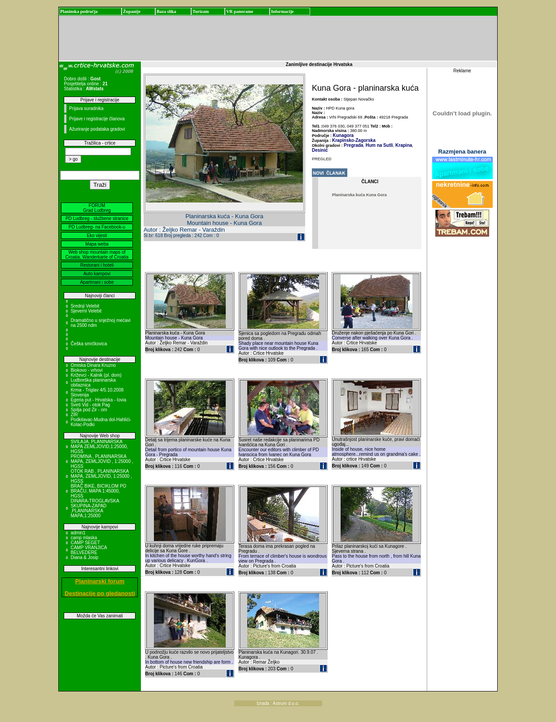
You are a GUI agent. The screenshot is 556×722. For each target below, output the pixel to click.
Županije (131, 11)
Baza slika (166, 11)
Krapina (403, 145)
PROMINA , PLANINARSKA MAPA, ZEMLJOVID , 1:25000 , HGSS (101, 461)
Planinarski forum (100, 581)
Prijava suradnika (86, 108)
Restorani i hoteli (97, 265)
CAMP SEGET (85, 542)
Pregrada (353, 145)
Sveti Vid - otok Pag (90, 404)
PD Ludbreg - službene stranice (97, 218)
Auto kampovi (97, 273)
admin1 (77, 532)
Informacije (282, 11)
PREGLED (322, 159)
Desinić (320, 150)
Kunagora (343, 135)
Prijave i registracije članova (97, 118)
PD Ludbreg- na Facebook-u (97, 227)
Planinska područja (79, 11)
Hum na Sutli (378, 145)
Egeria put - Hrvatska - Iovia (98, 399)
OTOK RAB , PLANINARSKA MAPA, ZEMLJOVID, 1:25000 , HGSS (101, 476)
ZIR (74, 414)
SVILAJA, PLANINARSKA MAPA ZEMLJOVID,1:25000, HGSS (99, 446)
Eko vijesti (97, 235)
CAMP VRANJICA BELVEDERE (88, 550)
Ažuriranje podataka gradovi (97, 129)
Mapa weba (97, 244)
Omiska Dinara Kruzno (93, 365)
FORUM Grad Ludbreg (97, 208)
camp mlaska (83, 537)
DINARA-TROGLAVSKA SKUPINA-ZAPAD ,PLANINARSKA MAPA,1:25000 (94, 508)
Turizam (201, 11)
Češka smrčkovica (88, 343)
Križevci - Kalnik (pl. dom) (95, 375)
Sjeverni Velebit (85, 310)
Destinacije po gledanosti (100, 593)
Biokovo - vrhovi (86, 370)
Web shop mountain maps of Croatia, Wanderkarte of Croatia (97, 255)
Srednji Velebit (84, 306)
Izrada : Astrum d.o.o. (278, 703)
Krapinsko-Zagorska (354, 140)
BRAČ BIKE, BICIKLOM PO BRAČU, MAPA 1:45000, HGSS (98, 491)
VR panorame (239, 11)
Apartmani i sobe (97, 282)
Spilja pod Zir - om (88, 409)
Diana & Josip (84, 557)
